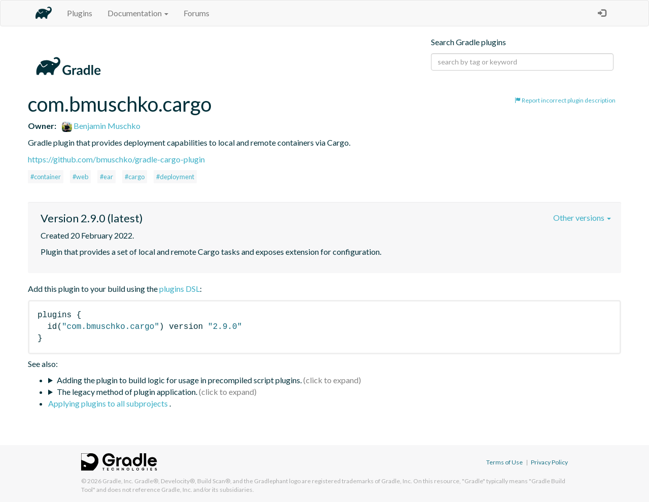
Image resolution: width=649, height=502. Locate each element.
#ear (106, 177)
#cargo (135, 177)
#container (45, 177)
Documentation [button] (137, 13)
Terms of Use (504, 462)
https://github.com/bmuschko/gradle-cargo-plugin (116, 159)
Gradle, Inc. (117, 481)
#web (80, 177)
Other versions (582, 217)
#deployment (175, 177)
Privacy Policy (549, 462)
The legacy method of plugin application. (127, 391)
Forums (196, 13)
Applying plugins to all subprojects (108, 403)
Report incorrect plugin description (565, 100)
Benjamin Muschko (101, 125)
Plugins (79, 13)
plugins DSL (179, 288)
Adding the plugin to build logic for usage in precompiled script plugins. (179, 380)
